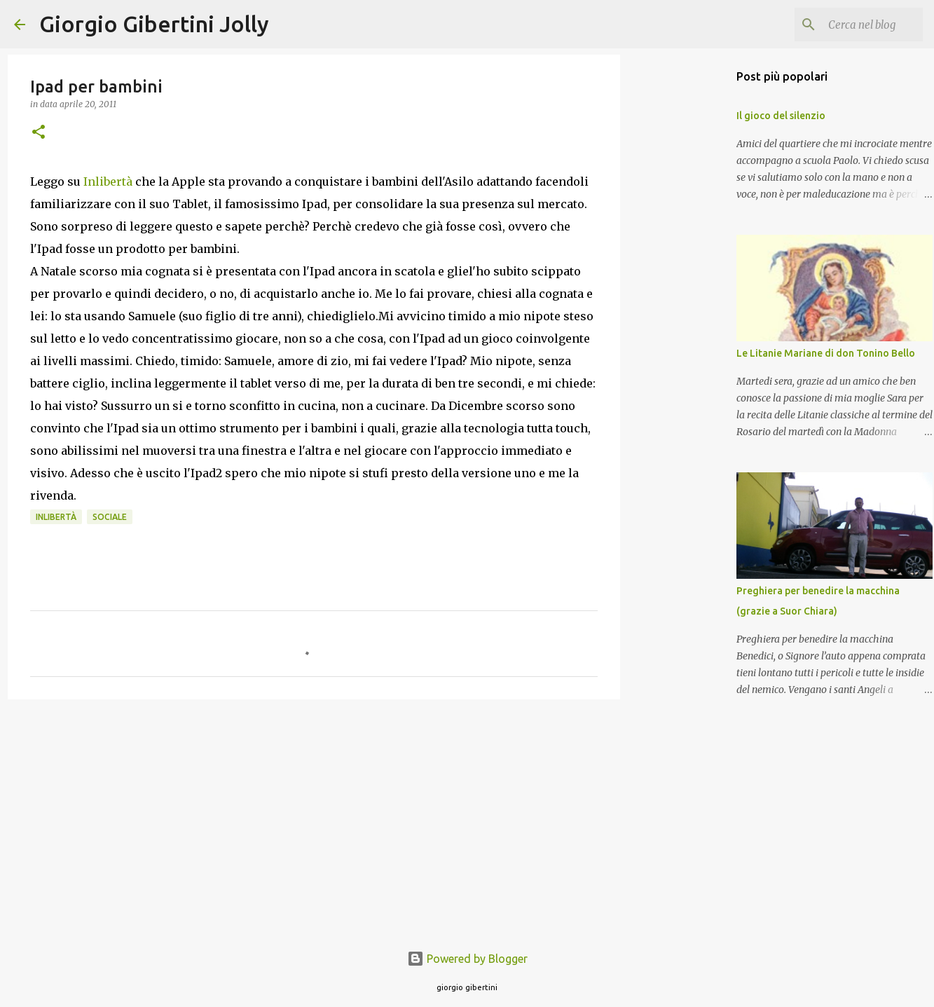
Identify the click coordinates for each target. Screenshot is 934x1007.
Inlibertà (109, 181)
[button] (38, 132)
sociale (109, 516)
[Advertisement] (314, 818)
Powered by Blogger (467, 958)
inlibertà (56, 516)
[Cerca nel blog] (849, 24)
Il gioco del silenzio (780, 115)
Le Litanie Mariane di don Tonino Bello (825, 353)
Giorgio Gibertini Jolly (154, 23)
